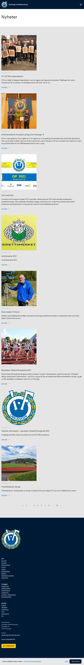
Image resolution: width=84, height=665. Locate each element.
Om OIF (3, 561)
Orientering (5, 614)
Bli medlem (8, 646)
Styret (3, 567)
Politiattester (5, 571)
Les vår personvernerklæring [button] (32, 661)
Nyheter (4, 563)
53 (57, 505)
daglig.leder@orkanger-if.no (10, 635)
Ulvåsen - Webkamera (8, 595)
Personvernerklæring (8, 639)
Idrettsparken (5, 588)
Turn (2, 612)
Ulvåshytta (5, 592)
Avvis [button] (66, 661)
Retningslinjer (5, 565)
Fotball (3, 605)
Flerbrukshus (5, 590)
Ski (2, 616)
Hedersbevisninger (7, 576)
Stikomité (4, 578)
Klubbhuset (5, 586)
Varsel (3, 569)
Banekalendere (6, 597)
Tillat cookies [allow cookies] (75, 661)
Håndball (4, 607)
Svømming (5, 609)
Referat (3, 573)
